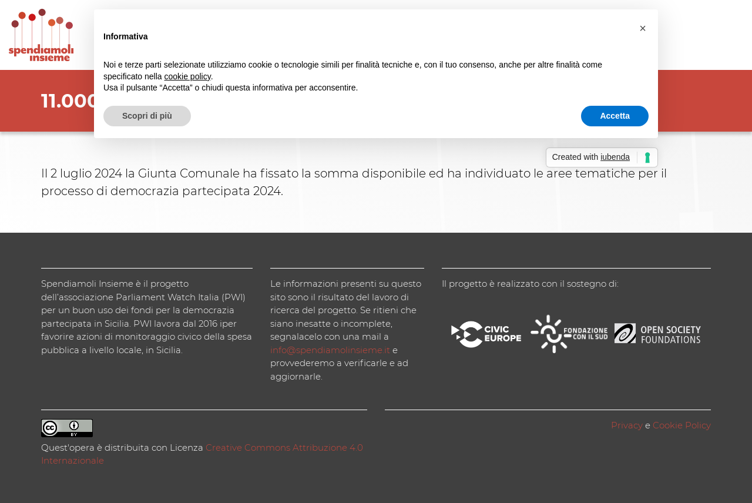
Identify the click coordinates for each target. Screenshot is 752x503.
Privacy (627, 425)
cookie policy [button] (187, 76)
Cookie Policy (682, 425)
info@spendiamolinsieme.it (330, 350)
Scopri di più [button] (147, 115)
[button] (642, 28)
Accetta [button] (615, 115)
